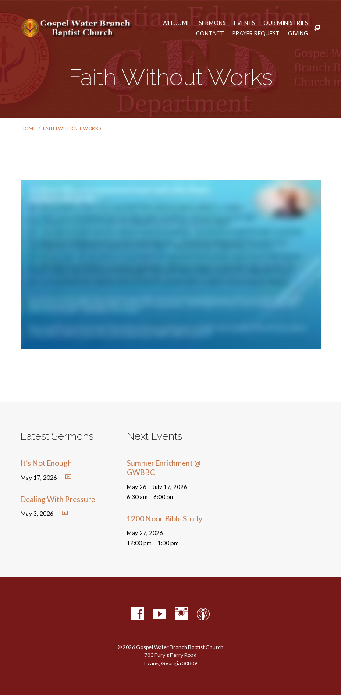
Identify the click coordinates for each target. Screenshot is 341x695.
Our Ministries (285, 23)
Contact (210, 33)
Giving (298, 33)
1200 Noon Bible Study (164, 518)
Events (244, 23)
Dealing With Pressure (58, 499)
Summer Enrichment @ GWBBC (164, 467)
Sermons (212, 23)
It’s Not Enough (46, 463)
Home (28, 128)
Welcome (176, 23)
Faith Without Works (72, 128)
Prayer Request (256, 33)
